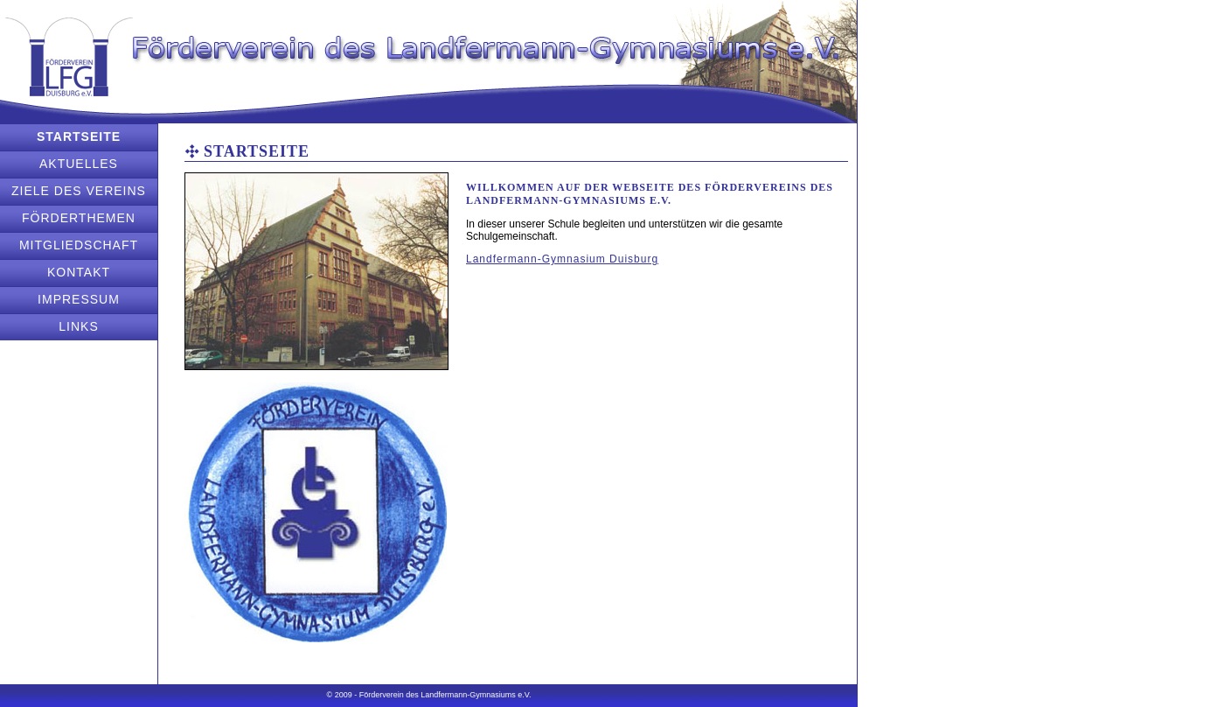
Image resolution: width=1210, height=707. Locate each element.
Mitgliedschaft (78, 245)
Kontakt (78, 272)
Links (78, 326)
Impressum (79, 299)
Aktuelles (78, 164)
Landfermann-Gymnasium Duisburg (562, 259)
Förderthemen (79, 218)
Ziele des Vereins (78, 191)
